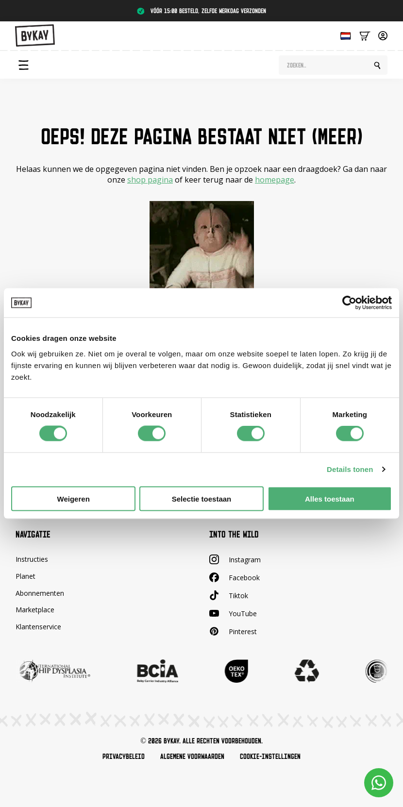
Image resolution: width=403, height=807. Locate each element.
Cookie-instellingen (270, 756)
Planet (25, 576)
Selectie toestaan (202, 498)
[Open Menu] (23, 65)
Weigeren (73, 498)
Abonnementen (40, 593)
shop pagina (150, 179)
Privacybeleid (123, 756)
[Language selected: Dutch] (343, 35)
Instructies (32, 559)
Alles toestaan (329, 498)
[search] (377, 65)
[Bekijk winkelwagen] (364, 35)
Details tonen (350, 469)
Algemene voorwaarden (192, 756)
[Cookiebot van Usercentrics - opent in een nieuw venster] (349, 303)
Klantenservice (38, 626)
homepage (274, 179)
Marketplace (35, 609)
